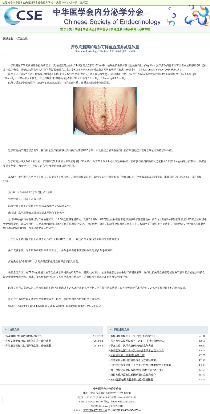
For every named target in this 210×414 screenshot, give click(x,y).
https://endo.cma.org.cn (123, 401)
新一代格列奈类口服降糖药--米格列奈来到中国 (136, 369)
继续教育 (130, 29)
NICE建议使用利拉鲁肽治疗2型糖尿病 (131, 379)
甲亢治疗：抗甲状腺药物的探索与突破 (131, 345)
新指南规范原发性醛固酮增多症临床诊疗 (133, 374)
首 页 (63, 29)
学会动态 (88, 29)
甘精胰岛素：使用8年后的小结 (127, 355)
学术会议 (102, 29)
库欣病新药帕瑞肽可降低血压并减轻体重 (28, 340)
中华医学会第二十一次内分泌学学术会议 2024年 (137, 350)
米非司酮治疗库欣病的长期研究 (23, 335)
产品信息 (22, 38)
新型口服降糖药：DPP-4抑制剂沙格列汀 (132, 335)
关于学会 (75, 29)
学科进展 (116, 29)
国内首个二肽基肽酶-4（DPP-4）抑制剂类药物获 (137, 340)
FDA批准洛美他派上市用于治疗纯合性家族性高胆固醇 (140, 365)
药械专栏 (144, 29)
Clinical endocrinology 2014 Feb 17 (159, 69)
